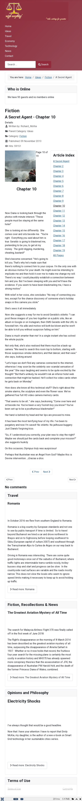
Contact (9, 55)
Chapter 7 (58, 190)
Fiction (23, 136)
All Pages (58, 255)
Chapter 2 (58, 166)
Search (43, 64)
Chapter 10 (59, 205)
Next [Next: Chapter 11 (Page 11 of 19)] (46, 471)
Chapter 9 (58, 200)
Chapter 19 (59, 250)
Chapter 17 (59, 240)
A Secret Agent (61, 161)
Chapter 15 (59, 230)
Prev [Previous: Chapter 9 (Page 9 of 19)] (35, 471)
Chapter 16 (59, 235)
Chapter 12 (59, 215)
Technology (11, 46)
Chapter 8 (58, 195)
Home (8, 26)
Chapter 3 (58, 171)
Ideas (8, 31)
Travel (8, 36)
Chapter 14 (59, 225)
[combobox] (20, 64)
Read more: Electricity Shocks (27, 765)
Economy (10, 41)
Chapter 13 (59, 220)
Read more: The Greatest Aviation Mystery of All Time (40, 677)
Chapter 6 (58, 186)
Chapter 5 (58, 181)
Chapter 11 (59, 210)
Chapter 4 (58, 176)
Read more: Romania (22, 589)
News (8, 51)
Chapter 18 (59, 245)
